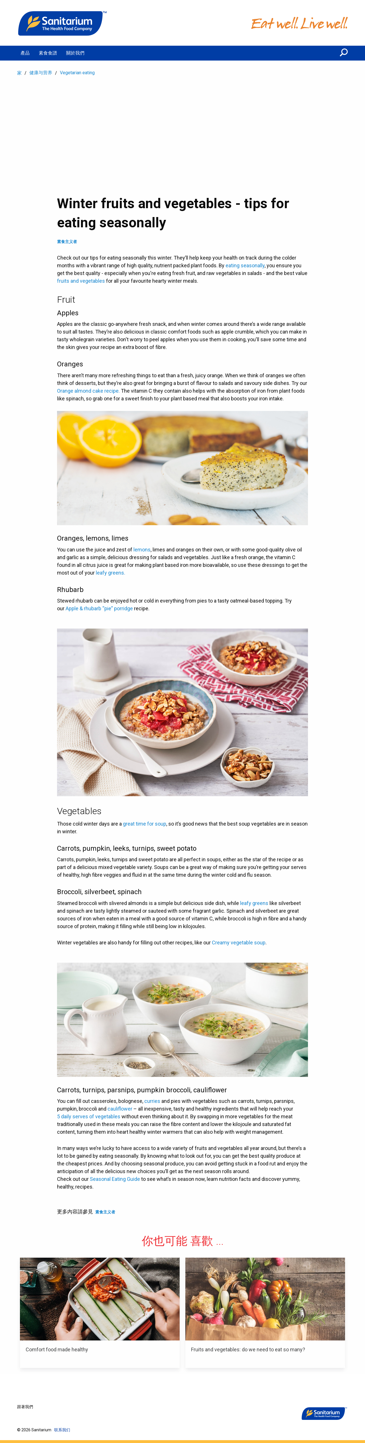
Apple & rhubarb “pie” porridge (99, 608)
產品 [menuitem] (25, 53)
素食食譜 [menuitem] (48, 53)
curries (152, 1101)
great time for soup (144, 824)
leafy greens (254, 903)
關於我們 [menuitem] (75, 53)
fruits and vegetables (81, 281)
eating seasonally (245, 265)
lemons (142, 550)
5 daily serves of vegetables (88, 1116)
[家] (62, 23)
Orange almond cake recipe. (88, 391)
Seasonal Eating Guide (115, 1179)
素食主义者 (67, 241)
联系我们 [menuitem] (62, 1430)
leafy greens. (110, 573)
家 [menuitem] (19, 73)
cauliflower (120, 1109)
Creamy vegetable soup (238, 943)
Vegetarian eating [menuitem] (77, 72)
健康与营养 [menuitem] (40, 72)
